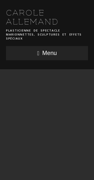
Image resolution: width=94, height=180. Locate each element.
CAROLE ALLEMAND (32, 17)
